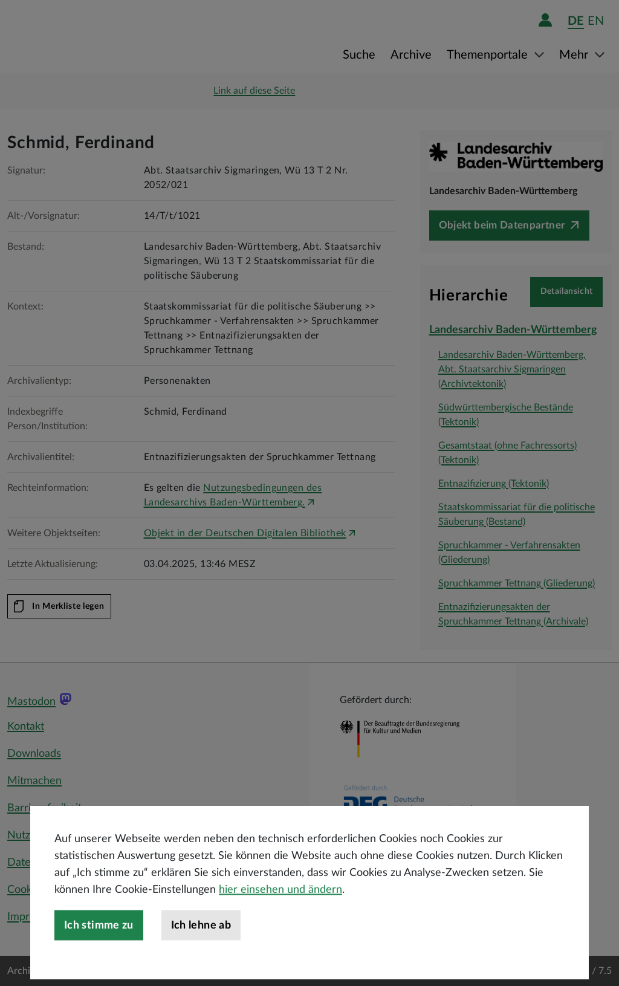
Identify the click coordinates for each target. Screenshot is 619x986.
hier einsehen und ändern (280, 934)
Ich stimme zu (99, 969)
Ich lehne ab (201, 969)
